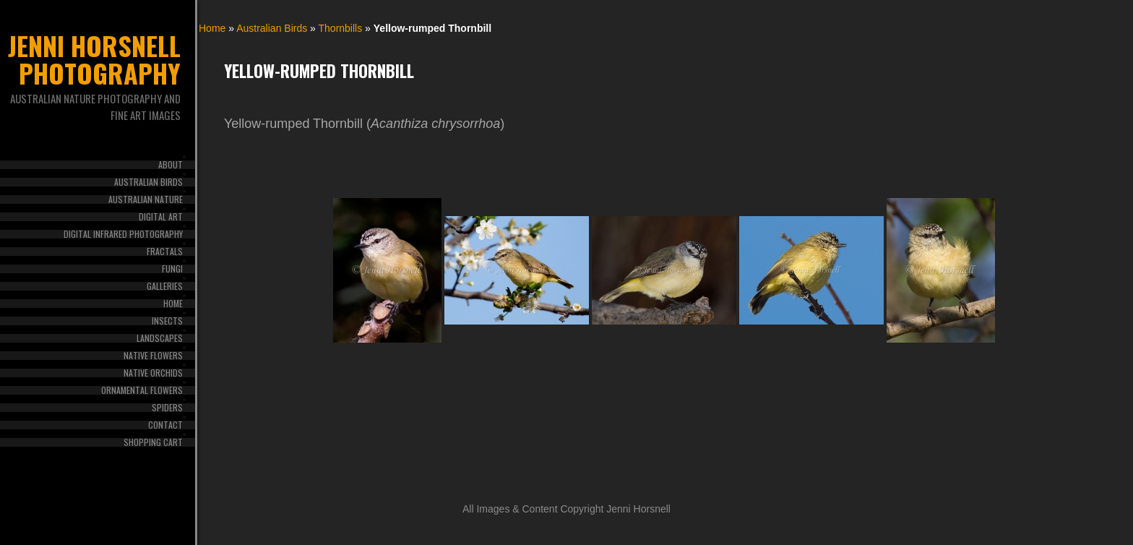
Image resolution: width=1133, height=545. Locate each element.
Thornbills (341, 28)
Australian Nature (145, 199)
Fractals (165, 251)
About (170, 164)
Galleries (165, 286)
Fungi (172, 269)
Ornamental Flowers (142, 390)
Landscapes (160, 338)
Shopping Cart (153, 442)
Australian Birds (148, 182)
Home (173, 303)
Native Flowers (153, 355)
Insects (167, 321)
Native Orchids (153, 373)
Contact (165, 425)
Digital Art (161, 217)
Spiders (167, 407)
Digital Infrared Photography (123, 234)
